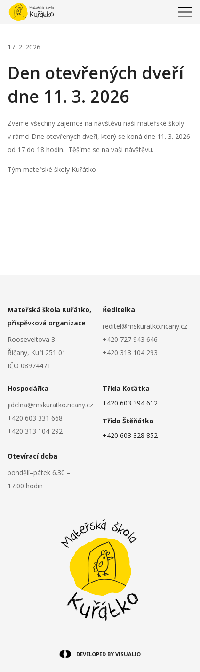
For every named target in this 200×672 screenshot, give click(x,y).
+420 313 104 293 (130, 352)
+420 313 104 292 (35, 431)
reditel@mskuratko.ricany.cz (145, 326)
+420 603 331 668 (35, 417)
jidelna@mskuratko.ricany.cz (50, 404)
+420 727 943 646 (130, 339)
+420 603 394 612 (130, 402)
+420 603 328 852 (130, 435)
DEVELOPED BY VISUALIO (100, 654)
